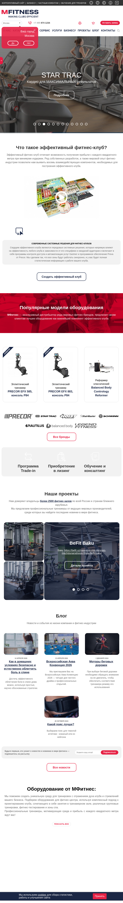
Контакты (108, 30)
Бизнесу (31, 3)
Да (13, 43)
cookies (42, 894)
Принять (100, 896)
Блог (95, 30)
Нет (29, 43)
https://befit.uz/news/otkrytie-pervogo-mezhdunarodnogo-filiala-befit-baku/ (84, 551)
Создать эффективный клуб (61, 276)
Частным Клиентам (48, 3)
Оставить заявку (110, 23)
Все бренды (61, 437)
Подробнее (61, 95)
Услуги (57, 30)
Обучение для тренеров (73, 3)
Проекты (84, 30)
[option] (20, 374)
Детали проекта (82, 565)
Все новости (61, 767)
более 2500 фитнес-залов (56, 501)
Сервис (45, 30)
